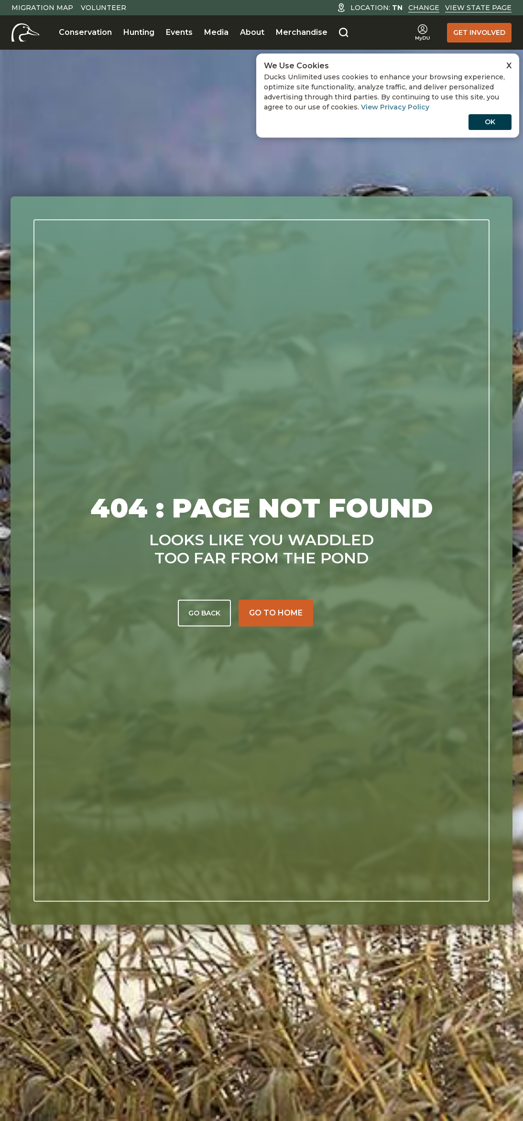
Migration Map (42, 7)
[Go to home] (276, 613)
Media (216, 32)
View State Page (478, 7)
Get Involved (479, 32)
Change (423, 7)
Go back (204, 613)
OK (490, 122)
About (252, 32)
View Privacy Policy (395, 107)
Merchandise (301, 32)
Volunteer (103, 7)
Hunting (138, 32)
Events (179, 32)
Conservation (85, 32)
